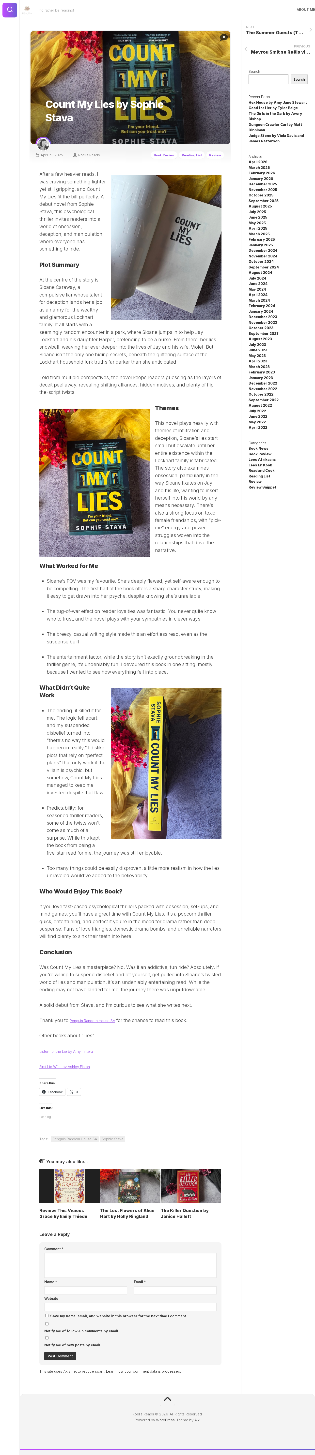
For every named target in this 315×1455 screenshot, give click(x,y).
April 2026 (258, 162)
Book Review (160, 152)
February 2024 (262, 306)
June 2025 (258, 218)
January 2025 (261, 245)
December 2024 (263, 251)
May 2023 (257, 356)
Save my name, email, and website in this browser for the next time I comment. (118, 1316)
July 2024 (257, 279)
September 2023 (264, 334)
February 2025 (262, 240)
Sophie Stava (112, 1139)
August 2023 (260, 339)
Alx (197, 1420)
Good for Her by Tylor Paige (273, 108)
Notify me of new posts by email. (72, 1345)
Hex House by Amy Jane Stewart (278, 103)
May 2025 (257, 223)
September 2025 (264, 201)
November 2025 (263, 190)
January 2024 (261, 312)
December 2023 (263, 317)
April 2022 (258, 428)
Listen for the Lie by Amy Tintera (75, 1051)
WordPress (165, 1420)
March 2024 (259, 301)
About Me (296, 9)
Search (254, 72)
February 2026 (262, 173)
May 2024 (257, 290)
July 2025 (257, 212)
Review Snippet (262, 488)
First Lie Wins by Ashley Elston (73, 1066)
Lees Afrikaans (262, 460)
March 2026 (259, 168)
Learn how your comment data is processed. (143, 1371)
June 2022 (258, 417)
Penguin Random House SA (100, 1020)
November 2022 (263, 389)
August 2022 (260, 406)
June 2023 (258, 350)
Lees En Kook (260, 465)
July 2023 (257, 345)
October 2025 (261, 195)
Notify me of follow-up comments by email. (81, 1331)
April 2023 (258, 361)
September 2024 (264, 268)
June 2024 (258, 284)
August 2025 (260, 207)
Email (140, 1282)
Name (50, 1282)
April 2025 (258, 229)
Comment (53, 1249)
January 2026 (261, 179)
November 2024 (263, 256)
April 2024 (258, 295)
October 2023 (261, 328)
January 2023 (261, 378)
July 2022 (257, 411)
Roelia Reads (86, 152)
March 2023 (259, 367)
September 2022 (264, 400)
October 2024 (261, 262)
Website (51, 1298)
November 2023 (263, 323)
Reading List (190, 152)
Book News (258, 449)
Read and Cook (262, 471)
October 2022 (261, 395)
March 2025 (259, 234)
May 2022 (257, 422)
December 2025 (263, 184)
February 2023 (262, 373)
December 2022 (263, 384)
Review (216, 152)
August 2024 (260, 273)
